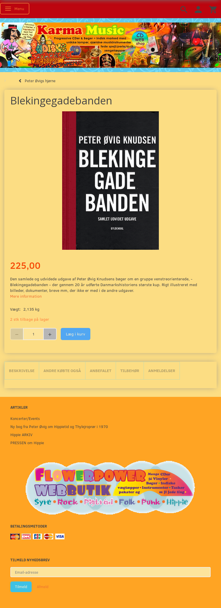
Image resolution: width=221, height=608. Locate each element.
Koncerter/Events (25, 418)
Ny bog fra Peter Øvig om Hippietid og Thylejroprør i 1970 (59, 426)
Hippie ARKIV (21, 434)
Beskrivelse (22, 370)
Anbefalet (100, 370)
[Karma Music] (110, 44)
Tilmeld (21, 586)
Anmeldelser (161, 370)
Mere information (26, 296)
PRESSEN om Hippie (27, 442)
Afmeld (42, 586)
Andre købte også (62, 370)
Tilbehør (129, 370)
